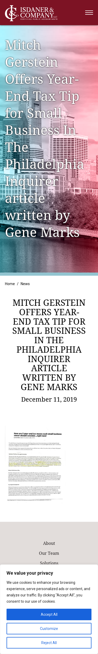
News (25, 284)
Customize (49, 629)
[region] (49, 609)
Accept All (49, 614)
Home (10, 284)
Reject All (49, 643)
